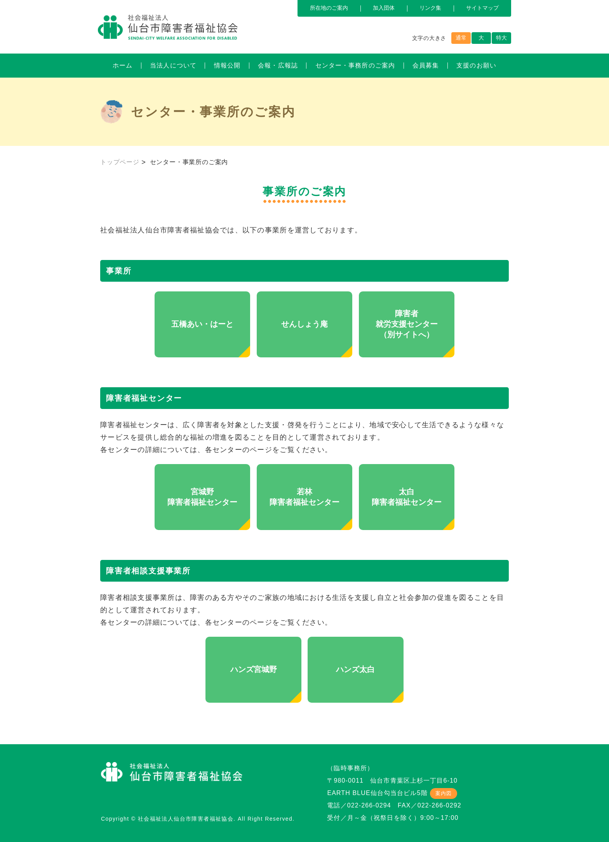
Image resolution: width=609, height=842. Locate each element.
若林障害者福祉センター (304, 496)
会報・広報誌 (278, 65)
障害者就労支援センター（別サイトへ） (407, 324)
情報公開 (227, 65)
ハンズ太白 (355, 669)
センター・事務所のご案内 (355, 65)
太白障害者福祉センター (407, 496)
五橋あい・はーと (202, 324)
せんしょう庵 (304, 324)
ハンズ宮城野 (253, 669)
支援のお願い (476, 65)
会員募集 (425, 65)
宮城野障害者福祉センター (202, 496)
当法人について (173, 65)
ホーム (122, 65)
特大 (501, 38)
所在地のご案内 (329, 8)
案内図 (443, 793)
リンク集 (430, 8)
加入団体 (384, 8)
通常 (461, 38)
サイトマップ (482, 8)
